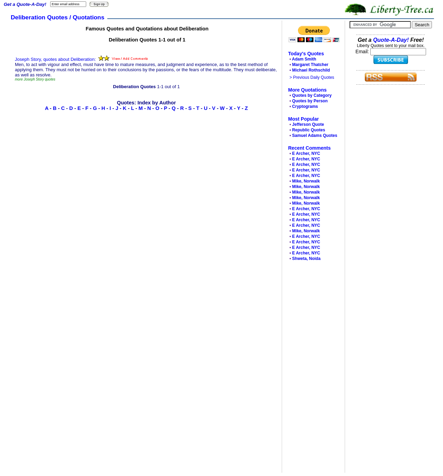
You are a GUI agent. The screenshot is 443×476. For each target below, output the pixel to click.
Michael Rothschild (311, 70)
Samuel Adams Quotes (314, 135)
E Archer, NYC (306, 153)
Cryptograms (305, 106)
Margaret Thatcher (310, 64)
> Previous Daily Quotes (312, 77)
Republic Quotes (308, 130)
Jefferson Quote (308, 124)
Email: (362, 51)
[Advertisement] (311, 368)
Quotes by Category (312, 95)
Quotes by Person (310, 101)
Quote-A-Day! (391, 40)
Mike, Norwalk (306, 181)
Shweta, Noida (306, 258)
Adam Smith (304, 59)
